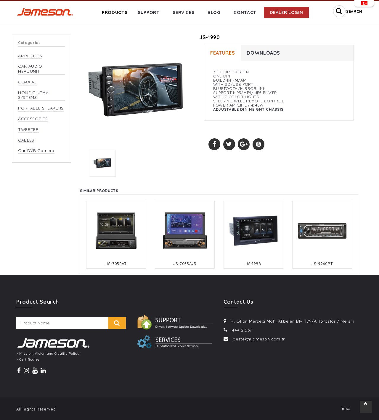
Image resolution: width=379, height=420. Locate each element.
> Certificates (28, 359)
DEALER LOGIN (286, 12)
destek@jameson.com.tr (259, 339)
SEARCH (354, 11)
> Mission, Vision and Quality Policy (47, 353)
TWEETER (28, 129)
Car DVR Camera (36, 150)
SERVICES (183, 12)
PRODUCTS (114, 12)
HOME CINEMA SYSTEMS (33, 95)
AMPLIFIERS (30, 55)
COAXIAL (27, 82)
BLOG (214, 12)
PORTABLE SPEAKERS (41, 108)
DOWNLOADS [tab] (263, 53)
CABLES (26, 140)
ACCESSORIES (33, 118)
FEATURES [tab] (222, 53)
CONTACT (245, 12)
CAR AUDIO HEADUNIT (30, 69)
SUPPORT (149, 12)
